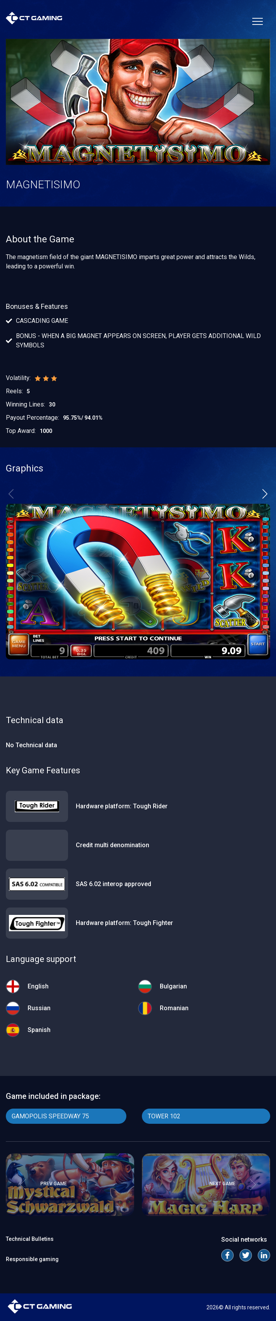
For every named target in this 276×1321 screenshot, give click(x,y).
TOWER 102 (164, 1116)
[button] (265, 493)
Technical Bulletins (30, 1239)
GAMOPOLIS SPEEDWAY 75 (50, 1116)
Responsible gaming (32, 1259)
